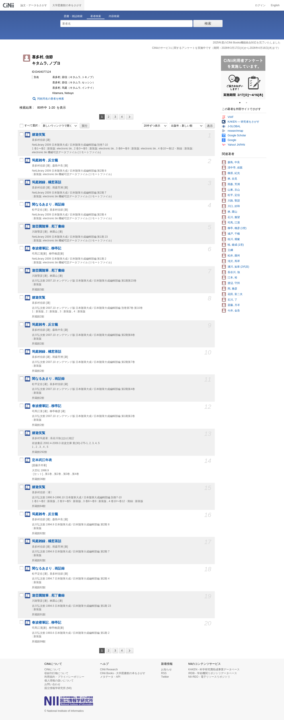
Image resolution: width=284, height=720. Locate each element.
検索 (208, 23)
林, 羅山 (232, 211)
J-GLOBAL (234, 126)
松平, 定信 (234, 195)
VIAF (231, 117)
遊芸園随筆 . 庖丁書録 (48, 226)
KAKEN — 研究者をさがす (243, 121)
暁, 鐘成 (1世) (236, 244)
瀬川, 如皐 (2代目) (238, 266)
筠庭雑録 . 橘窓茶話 (46, 182)
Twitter (165, 676)
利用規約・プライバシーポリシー (64, 676)
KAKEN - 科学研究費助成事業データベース (214, 669)
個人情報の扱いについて (59, 680)
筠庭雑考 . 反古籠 (45, 160)
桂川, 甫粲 (234, 239)
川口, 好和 (234, 206)
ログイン (260, 5)
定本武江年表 (42, 460)
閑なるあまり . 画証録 (48, 204)
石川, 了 (232, 299)
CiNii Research (109, 669)
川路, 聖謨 (234, 200)
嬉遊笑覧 (38, 134)
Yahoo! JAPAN (236, 144)
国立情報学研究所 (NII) (58, 688)
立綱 (230, 250)
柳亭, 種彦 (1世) (237, 228)
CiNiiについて (52, 669)
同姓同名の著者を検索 (50, 98)
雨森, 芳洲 (234, 184)
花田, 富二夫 (235, 294)
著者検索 (95, 16)
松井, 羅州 (234, 255)
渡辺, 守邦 (234, 283)
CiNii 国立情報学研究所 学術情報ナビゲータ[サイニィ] (9, 5)
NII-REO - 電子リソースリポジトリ (209, 676)
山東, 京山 (234, 189)
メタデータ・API (110, 676)
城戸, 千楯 (234, 233)
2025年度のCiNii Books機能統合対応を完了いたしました (246, 42)
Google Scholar (237, 135)
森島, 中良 (234, 162)
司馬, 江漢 (234, 222)
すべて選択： (30, 126)
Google (232, 140)
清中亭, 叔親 (235, 167)
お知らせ (166, 669)
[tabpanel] (243, 78)
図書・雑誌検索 (73, 16)
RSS (164, 673)
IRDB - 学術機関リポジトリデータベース (212, 673)
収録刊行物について (56, 673)
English (275, 5)
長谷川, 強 (234, 272)
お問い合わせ (52, 684)
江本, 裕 (232, 277)
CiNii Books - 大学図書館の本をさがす (123, 673)
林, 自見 (232, 178)
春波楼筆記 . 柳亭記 (46, 248)
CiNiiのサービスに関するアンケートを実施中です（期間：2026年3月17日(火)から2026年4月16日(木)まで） (216, 47)
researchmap (235, 130)
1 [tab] (241, 102)
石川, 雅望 (234, 217)
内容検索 (114, 16)
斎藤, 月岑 (234, 305)
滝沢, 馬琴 (234, 261)
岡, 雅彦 (232, 288)
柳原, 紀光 (234, 173)
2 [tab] (248, 102)
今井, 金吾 (234, 310)
